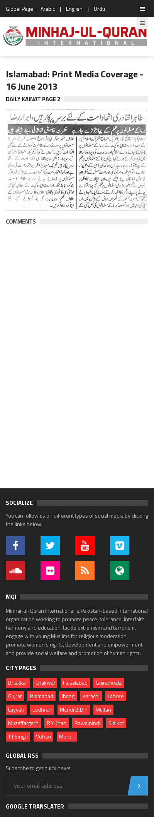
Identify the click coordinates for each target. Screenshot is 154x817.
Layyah (16, 709)
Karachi (91, 696)
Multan (103, 709)
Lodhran (42, 709)
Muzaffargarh (23, 723)
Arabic (48, 9)
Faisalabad (75, 682)
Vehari (43, 736)
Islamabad (41, 696)
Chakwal (45, 682)
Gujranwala (109, 682)
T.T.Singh (18, 736)
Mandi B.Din (74, 709)
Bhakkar (17, 682)
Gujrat (15, 696)
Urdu (99, 9)
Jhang (67, 696)
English (74, 9)
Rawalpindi (87, 723)
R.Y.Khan (56, 723)
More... (67, 736)
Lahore (116, 696)
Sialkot (116, 723)
